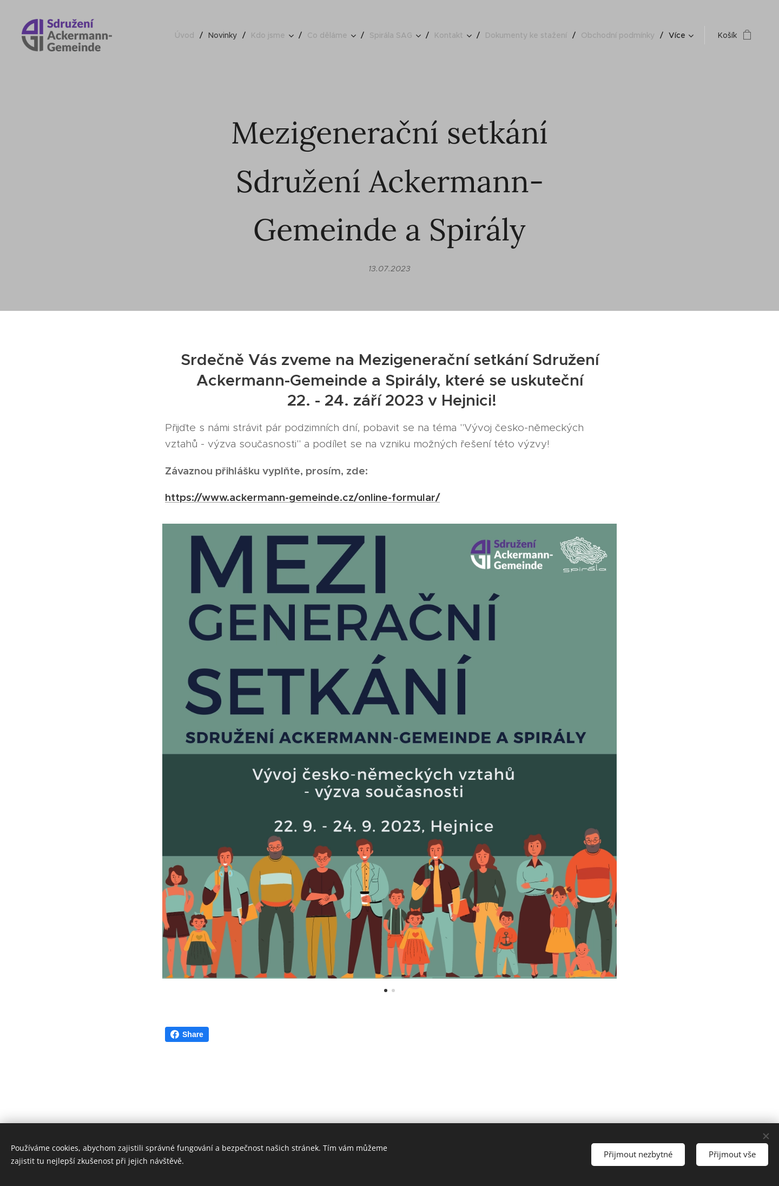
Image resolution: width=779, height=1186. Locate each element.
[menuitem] (187, 35)
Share (186, 1034)
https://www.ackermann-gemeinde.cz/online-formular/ (302, 497)
